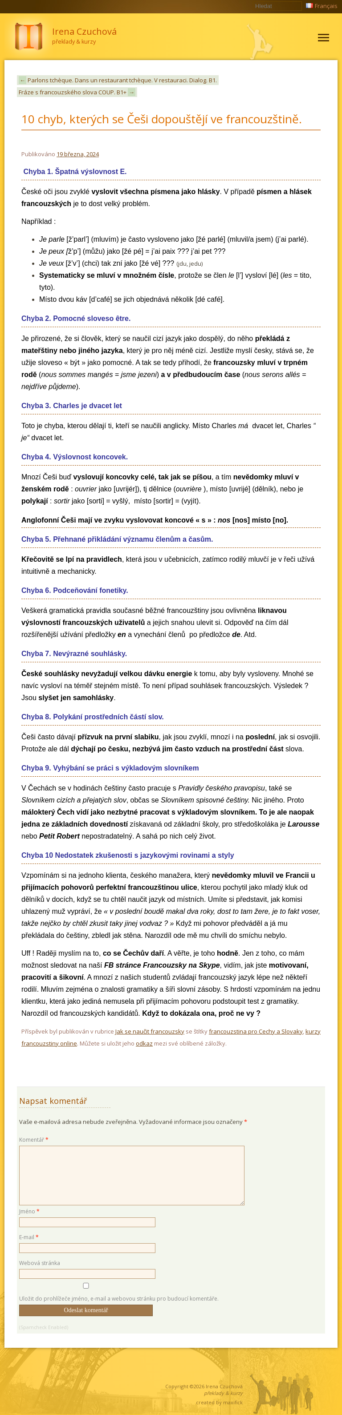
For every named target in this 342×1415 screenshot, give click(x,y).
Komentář (34, 1139)
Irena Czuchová (224, 1386)
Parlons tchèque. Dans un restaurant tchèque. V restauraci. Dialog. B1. (118, 80)
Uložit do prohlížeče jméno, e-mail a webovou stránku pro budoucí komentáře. (119, 1298)
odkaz (144, 1043)
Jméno (29, 1211)
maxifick (233, 1402)
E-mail (29, 1237)
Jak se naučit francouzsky (149, 1031)
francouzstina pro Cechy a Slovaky (256, 1031)
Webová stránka (39, 1263)
